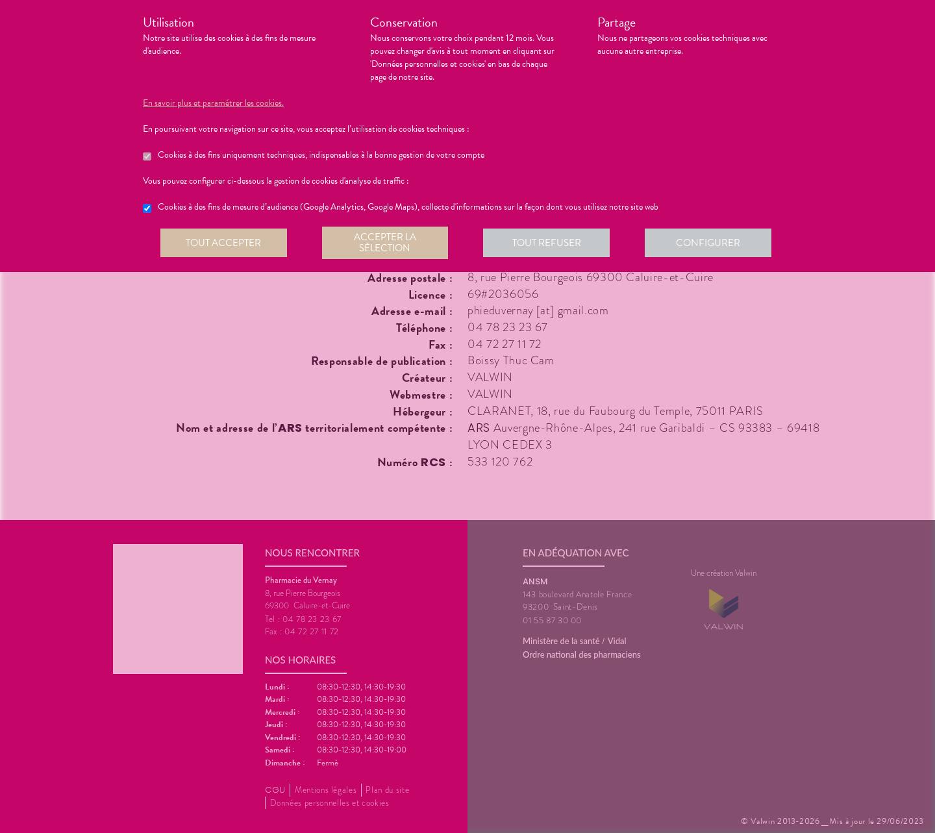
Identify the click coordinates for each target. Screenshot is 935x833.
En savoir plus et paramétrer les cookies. (213, 103)
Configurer (711, 243)
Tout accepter (224, 243)
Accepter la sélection (386, 242)
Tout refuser (549, 243)
